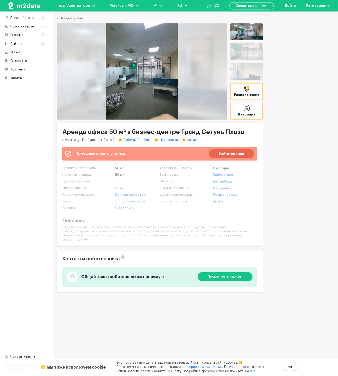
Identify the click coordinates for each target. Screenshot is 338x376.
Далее (83, 239)
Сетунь (192, 140)
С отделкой (125, 208)
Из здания (221, 188)
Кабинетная (223, 174)
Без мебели (222, 181)
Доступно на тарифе (131, 201)
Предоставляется (130, 194)
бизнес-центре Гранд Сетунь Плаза (188, 132)
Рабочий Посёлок (137, 140)
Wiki (253, 371)
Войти (290, 5)
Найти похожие (231, 153)
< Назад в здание (70, 18)
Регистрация (318, 5)
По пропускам (225, 194)
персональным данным (204, 367)
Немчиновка (168, 140)
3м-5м (218, 201)
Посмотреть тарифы (225, 276)
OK (290, 367)
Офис (119, 188)
